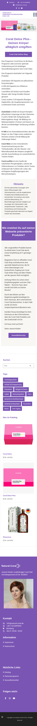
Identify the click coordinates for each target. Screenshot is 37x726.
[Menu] (35, 15)
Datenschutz (9, 646)
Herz (29, 394)
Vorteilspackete (10, 380)
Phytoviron (7, 537)
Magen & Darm (21, 389)
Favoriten (27, 404)
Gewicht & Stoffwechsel (13, 399)
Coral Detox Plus (9, 495)
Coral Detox (7, 454)
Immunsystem (18, 394)
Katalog (7, 672)
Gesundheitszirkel (11, 680)
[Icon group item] (16, 8)
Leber (6, 394)
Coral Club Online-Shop (18, 54)
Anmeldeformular (19, 335)
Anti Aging (16, 409)
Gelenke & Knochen (12, 404)
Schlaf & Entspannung (13, 384)
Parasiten (8, 389)
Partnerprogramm (11, 676)
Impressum (8, 642)
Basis (6, 409)
